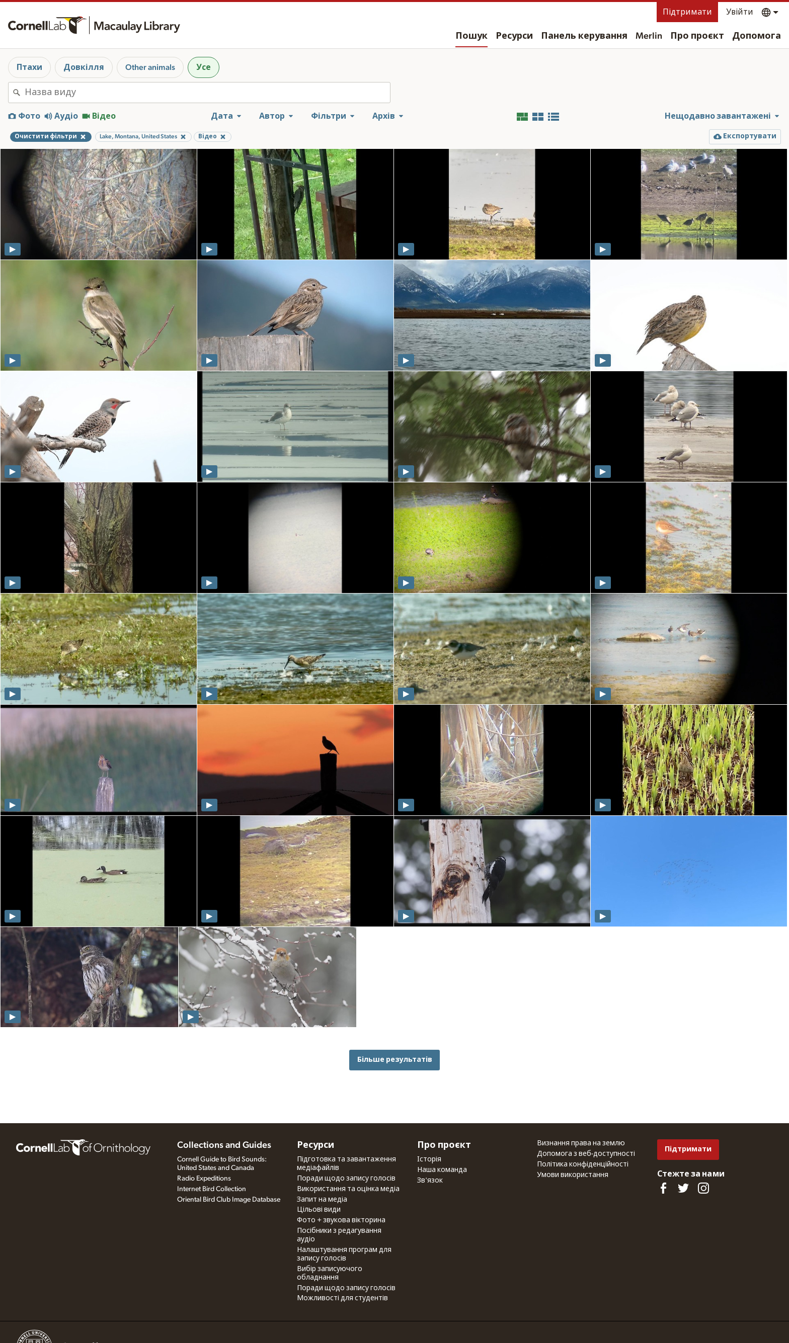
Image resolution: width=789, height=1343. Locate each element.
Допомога (756, 36)
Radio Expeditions (204, 1178)
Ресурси (514, 36)
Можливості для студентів (342, 1298)
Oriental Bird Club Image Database (228, 1199)
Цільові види (319, 1209)
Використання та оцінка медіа (348, 1189)
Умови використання (572, 1175)
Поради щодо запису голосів (346, 1178)
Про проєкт (697, 36)
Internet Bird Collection (211, 1189)
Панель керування (584, 36)
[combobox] (207, 92)
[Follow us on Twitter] (683, 1188)
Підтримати (687, 12)
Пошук (471, 36)
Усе (203, 67)
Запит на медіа (322, 1199)
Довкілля (83, 67)
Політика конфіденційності (582, 1164)
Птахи (29, 67)
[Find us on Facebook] (663, 1188)
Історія (429, 1159)
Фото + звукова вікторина (341, 1220)
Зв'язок (430, 1180)
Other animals (150, 67)
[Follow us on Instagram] (703, 1188)
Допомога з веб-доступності (586, 1153)
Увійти (739, 12)
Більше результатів (394, 1059)
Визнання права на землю (581, 1143)
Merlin (649, 36)
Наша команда (442, 1169)
